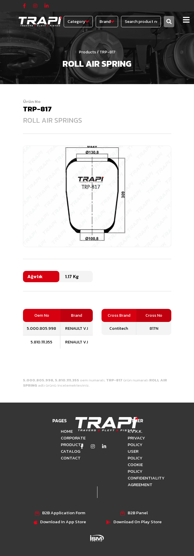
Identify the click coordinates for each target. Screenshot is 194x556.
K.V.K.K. (135, 431)
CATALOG (64, 451)
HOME (64, 431)
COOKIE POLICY (135, 467)
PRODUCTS (64, 444)
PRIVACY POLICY (136, 441)
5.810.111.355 (41, 342)
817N (153, 328)
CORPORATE (64, 437)
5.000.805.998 (41, 328)
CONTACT (64, 457)
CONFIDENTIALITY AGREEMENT (136, 481)
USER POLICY (135, 454)
